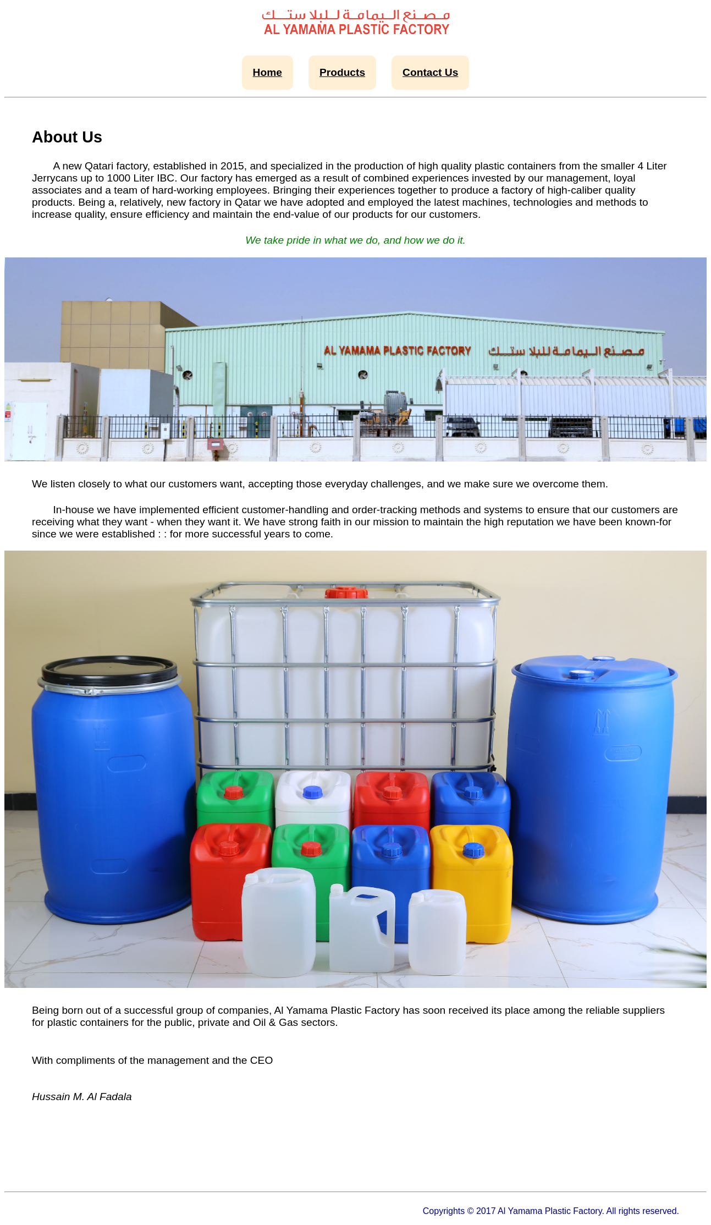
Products (342, 72)
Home (267, 72)
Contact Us (430, 72)
